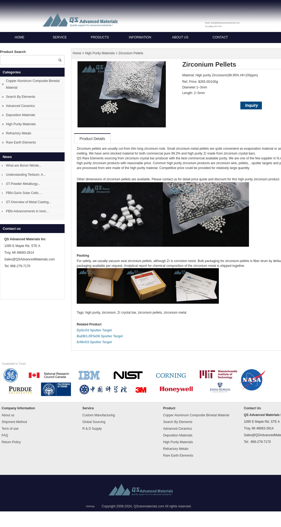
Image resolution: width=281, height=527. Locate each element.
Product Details (92, 139)
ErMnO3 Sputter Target (94, 342)
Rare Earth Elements (21, 142)
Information (140, 37)
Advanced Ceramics (20, 106)
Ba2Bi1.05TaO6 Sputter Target (100, 336)
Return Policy (11, 442)
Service (59, 37)
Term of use (10, 429)
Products (100, 37)
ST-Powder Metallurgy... (23, 184)
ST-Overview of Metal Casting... (28, 202)
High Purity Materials (21, 124)
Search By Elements (20, 97)
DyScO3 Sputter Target (94, 330)
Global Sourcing (93, 422)
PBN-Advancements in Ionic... (27, 211)
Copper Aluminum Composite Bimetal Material (32, 84)
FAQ (5, 435)
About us (180, 37)
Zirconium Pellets (130, 53)
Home (19, 37)
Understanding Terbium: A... (26, 175)
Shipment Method (14, 422)
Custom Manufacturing (98, 415)
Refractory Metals (18, 133)
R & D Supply (92, 429)
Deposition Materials (20, 115)
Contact (220, 37)
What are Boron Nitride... (23, 165)
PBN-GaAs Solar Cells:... (24, 193)
